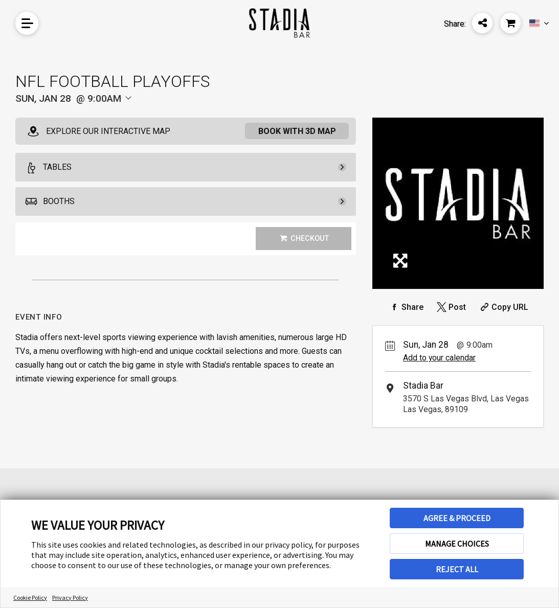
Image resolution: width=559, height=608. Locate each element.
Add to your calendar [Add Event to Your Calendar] (439, 358)
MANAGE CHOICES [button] (457, 543)
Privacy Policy (70, 597)
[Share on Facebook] (405, 307)
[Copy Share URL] (503, 307)
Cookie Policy (30, 597)
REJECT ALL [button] (457, 569)
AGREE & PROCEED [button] (456, 518)
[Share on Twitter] (450, 307)
